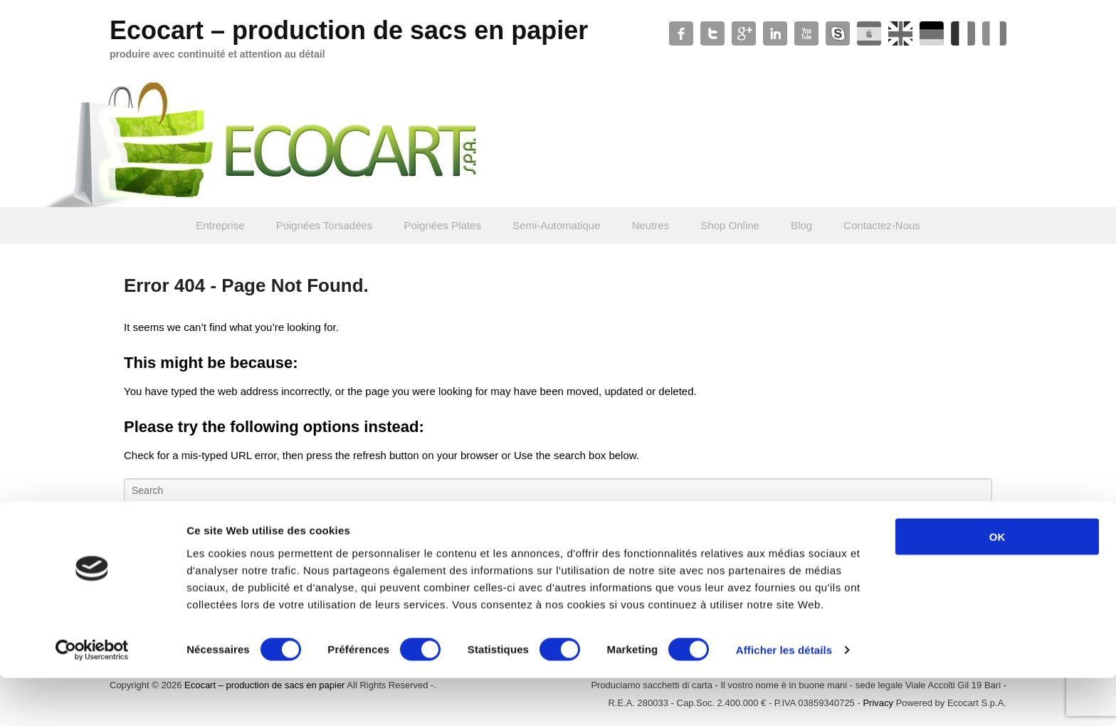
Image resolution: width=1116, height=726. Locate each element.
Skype (838, 33)
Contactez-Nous (881, 225)
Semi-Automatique (556, 225)
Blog (801, 225)
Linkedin (775, 33)
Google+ (744, 33)
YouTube (806, 33)
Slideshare (900, 33)
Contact (963, 33)
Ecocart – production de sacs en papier (349, 30)
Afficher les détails (784, 698)
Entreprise (220, 225)
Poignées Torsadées (324, 225)
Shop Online (729, 225)
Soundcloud (932, 33)
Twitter (712, 33)
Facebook (681, 33)
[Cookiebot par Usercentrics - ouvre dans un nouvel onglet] (92, 698)
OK (997, 584)
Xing (994, 33)
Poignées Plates (442, 225)
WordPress (869, 33)
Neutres (651, 225)
